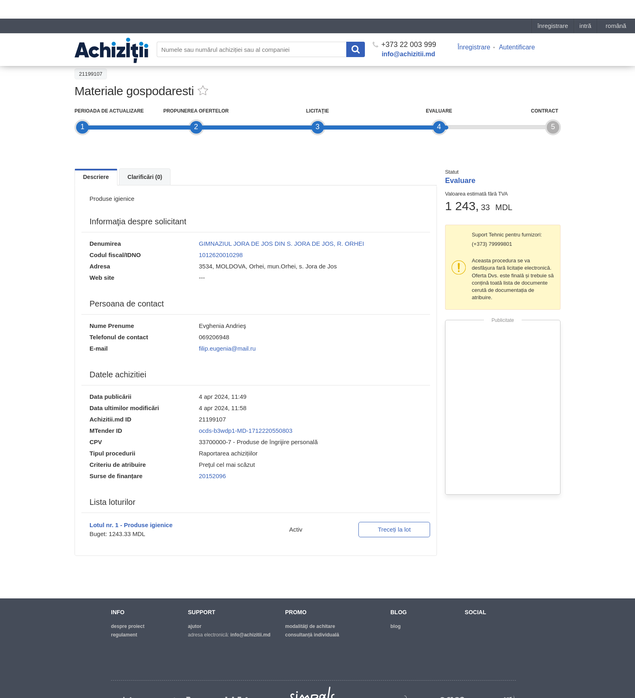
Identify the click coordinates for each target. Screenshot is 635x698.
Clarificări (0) (145, 177)
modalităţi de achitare (310, 626)
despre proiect (128, 626)
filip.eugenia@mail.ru (227, 348)
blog (395, 626)
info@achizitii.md (408, 35)
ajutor (194, 626)
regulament (124, 635)
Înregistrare (474, 28)
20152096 (212, 475)
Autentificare (517, 28)
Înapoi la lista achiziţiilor (106, 55)
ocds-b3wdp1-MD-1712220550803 (245, 430)
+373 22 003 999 (404, 26)
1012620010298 (221, 254)
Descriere (96, 177)
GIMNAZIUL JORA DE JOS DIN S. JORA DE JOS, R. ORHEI (281, 243)
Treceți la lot (394, 529)
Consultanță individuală (312, 635)
